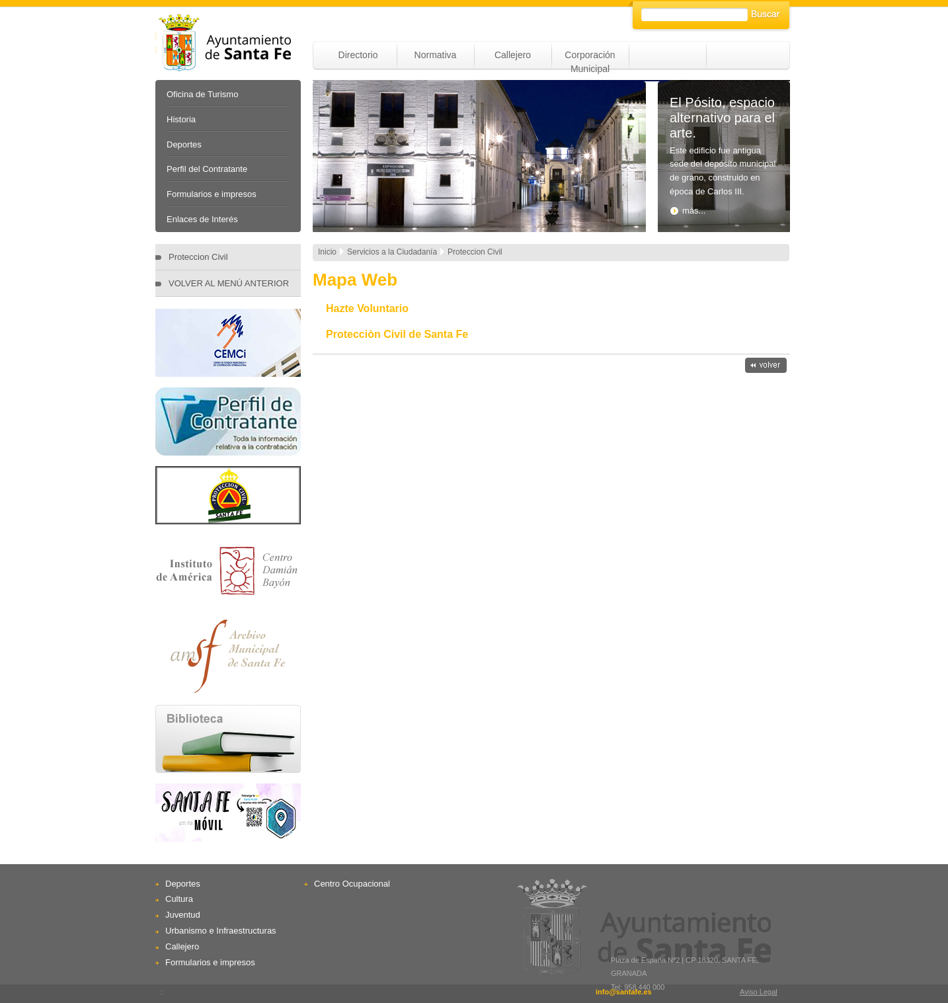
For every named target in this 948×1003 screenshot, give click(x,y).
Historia (181, 119)
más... (687, 211)
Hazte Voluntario (367, 308)
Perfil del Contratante (207, 169)
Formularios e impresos (212, 194)
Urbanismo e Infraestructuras (220, 931)
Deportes (184, 144)
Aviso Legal (758, 992)
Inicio (327, 252)
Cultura (179, 899)
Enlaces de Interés (202, 219)
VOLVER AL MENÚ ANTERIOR (229, 283)
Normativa (436, 55)
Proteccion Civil (198, 257)
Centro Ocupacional (352, 884)
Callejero (512, 55)
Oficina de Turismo (202, 94)
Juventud (182, 915)
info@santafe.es (624, 992)
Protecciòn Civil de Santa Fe (397, 334)
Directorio (358, 55)
